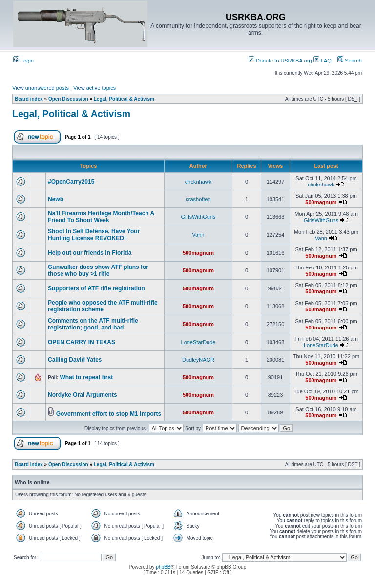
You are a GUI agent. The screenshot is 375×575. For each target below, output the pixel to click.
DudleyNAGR (198, 360)
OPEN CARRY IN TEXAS (81, 342)
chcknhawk (198, 182)
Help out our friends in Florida (89, 252)
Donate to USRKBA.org (280, 60)
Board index (29, 99)
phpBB (163, 567)
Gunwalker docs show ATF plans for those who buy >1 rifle (98, 270)
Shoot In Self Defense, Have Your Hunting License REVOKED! (94, 235)
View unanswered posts (40, 88)
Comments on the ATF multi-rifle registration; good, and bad (93, 324)
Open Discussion (68, 99)
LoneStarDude (198, 342)
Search (349, 60)
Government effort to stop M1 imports (108, 414)
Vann (198, 235)
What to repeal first (86, 377)
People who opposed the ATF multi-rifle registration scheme (103, 306)
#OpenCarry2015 (71, 181)
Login (23, 60)
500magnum (320, 202)
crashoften (198, 199)
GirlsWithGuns (198, 217)
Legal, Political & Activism (124, 99)
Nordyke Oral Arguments (82, 394)
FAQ (322, 60)
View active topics (94, 88)
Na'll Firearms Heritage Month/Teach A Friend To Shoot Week (101, 217)
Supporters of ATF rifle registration (96, 288)
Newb (55, 199)
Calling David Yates (75, 359)
